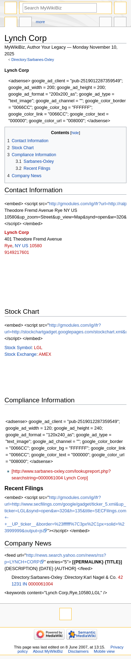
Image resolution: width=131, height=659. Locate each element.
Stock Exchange (21, 354)
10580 (35, 245)
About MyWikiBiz (48, 651)
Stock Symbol (18, 347)
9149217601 (17, 252)
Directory (11, 22)
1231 (16, 584)
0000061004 (40, 584)
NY (18, 245)
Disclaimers (78, 651)
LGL (38, 347)
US (25, 245)
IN (25, 584)
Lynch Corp (17, 232)
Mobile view (104, 651)
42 (120, 577)
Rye (9, 245)
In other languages (105, 22)
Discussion (25, 22)
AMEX (45, 354)
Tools (120, 22)
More (40, 22)
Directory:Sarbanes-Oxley (33, 59)
